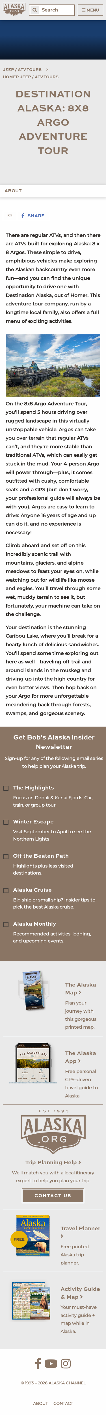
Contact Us (53, 1196)
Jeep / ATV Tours (22, 70)
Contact (63, 1403)
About (13, 191)
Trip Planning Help (53, 1163)
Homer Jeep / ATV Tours (31, 77)
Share (33, 216)
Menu (90, 10)
